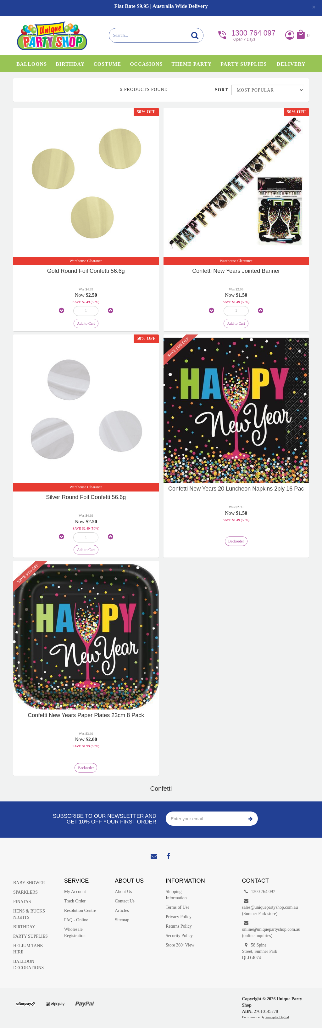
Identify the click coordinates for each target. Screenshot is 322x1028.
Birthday (70, 64)
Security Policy (179, 935)
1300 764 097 (246, 34)
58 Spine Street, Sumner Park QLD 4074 (259, 951)
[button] (302, 35)
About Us (123, 891)
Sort (221, 89)
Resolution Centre (80, 910)
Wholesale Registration (75, 932)
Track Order (75, 901)
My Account (75, 891)
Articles (122, 910)
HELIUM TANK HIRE (28, 948)
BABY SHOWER (29, 882)
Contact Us (125, 901)
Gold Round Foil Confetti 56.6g (86, 271)
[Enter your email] (204, 819)
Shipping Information (176, 894)
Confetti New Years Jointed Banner (236, 271)
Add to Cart (86, 323)
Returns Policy (179, 926)
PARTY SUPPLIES (30, 936)
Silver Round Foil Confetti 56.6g (86, 497)
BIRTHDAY (24, 926)
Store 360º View (180, 945)
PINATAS (22, 901)
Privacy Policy (179, 916)
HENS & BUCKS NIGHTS (29, 914)
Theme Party (191, 64)
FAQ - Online (76, 920)
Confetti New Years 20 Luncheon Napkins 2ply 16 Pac (236, 489)
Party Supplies (243, 64)
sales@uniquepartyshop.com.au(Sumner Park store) (262, 907)
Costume (107, 64)
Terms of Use (177, 907)
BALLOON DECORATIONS (28, 964)
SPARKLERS (25, 892)
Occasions (146, 64)
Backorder (236, 541)
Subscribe (250, 819)
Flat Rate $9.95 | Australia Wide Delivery (161, 6)
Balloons (31, 64)
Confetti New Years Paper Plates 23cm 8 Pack (86, 715)
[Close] (314, 7)
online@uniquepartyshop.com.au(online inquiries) (262, 929)
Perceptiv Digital (277, 1017)
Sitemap (122, 920)
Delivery (291, 64)
